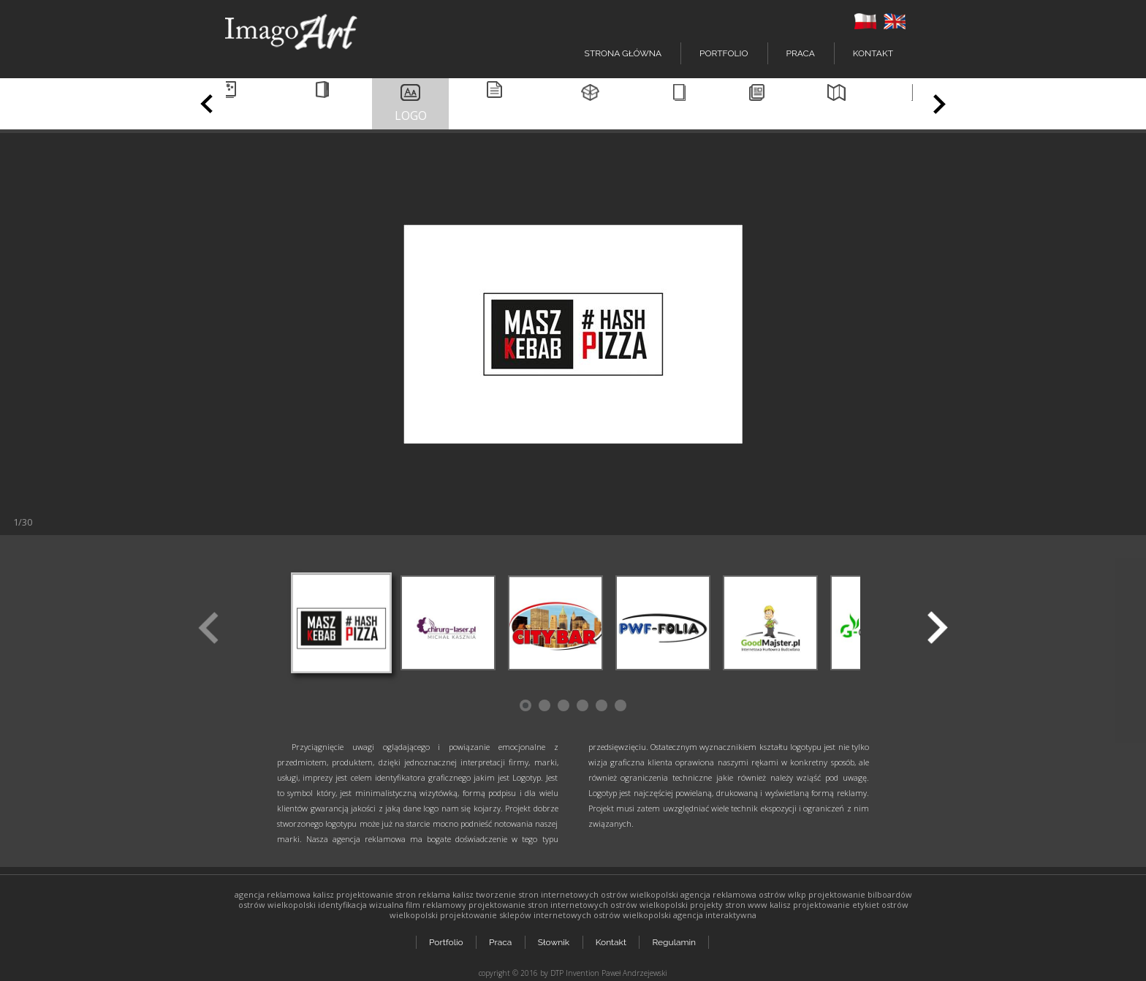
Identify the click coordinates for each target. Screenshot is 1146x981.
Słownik (554, 938)
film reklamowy (436, 904)
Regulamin (676, 938)
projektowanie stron (376, 894)
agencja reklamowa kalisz (284, 894)
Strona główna (623, 53)
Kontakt (873, 53)
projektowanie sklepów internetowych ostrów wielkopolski (555, 914)
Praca (800, 53)
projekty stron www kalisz (740, 904)
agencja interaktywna (714, 914)
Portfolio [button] (723, 53)
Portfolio (446, 938)
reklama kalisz (446, 894)
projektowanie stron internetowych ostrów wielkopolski (578, 904)
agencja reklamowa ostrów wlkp (743, 894)
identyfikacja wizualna (360, 904)
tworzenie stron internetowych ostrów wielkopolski (577, 894)
